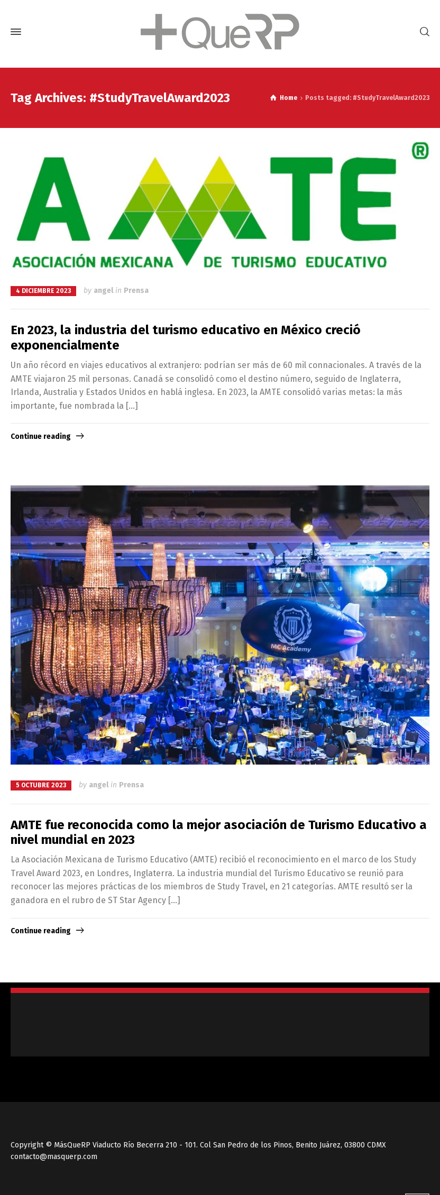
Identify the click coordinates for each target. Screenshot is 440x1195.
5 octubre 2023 (41, 785)
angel (103, 290)
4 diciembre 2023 (43, 291)
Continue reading (41, 436)
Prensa (136, 290)
